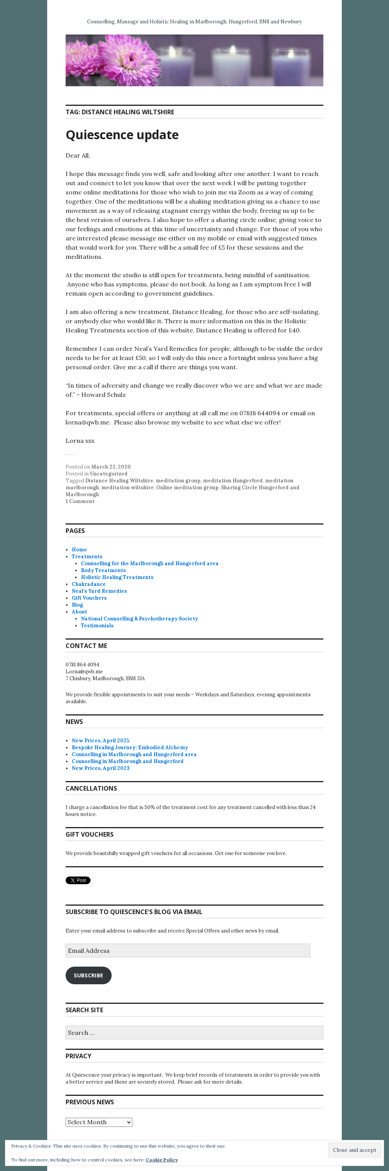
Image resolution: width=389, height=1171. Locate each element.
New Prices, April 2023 (101, 768)
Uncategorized (109, 473)
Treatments (87, 556)
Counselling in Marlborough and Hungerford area (134, 754)
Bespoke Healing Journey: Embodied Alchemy (130, 747)
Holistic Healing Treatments (117, 577)
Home (79, 549)
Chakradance (89, 584)
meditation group (178, 480)
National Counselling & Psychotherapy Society (139, 618)
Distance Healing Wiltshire (119, 480)
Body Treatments (103, 570)
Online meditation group (187, 487)
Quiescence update (122, 134)
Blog (77, 605)
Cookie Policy (162, 1160)
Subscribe (88, 975)
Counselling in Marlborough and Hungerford (128, 761)
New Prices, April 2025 (100, 740)
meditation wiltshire (127, 487)
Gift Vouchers (89, 598)
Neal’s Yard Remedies (99, 591)
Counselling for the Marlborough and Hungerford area (150, 563)
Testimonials (97, 625)
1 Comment (80, 501)
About (79, 612)
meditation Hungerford (233, 480)
